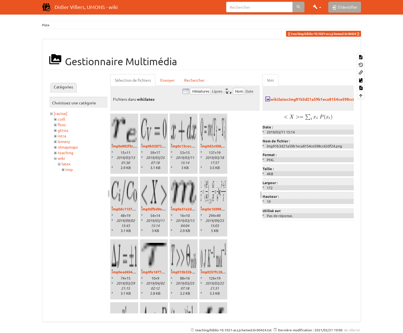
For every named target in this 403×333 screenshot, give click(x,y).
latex (66, 163)
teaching (65, 152)
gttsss (63, 130)
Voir (270, 80)
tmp (69, 169)
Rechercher (194, 80)
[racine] (60, 113)
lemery (64, 141)
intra (62, 135)
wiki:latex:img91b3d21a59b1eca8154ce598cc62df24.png (321, 99)
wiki (61, 158)
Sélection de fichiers (133, 80)
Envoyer (167, 80)
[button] (317, 7)
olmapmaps (68, 146)
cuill (61, 118)
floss (62, 124)
